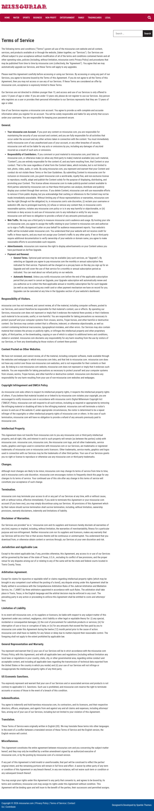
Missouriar (13, 8)
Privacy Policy (42, 803)
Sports (26, 17)
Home (7, 17)
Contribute (11, 806)
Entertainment (67, 17)
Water (16, 17)
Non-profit (51, 17)
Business (37, 17)
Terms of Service (58, 803)
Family (81, 17)
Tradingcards (95, 17)
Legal (108, 17)
